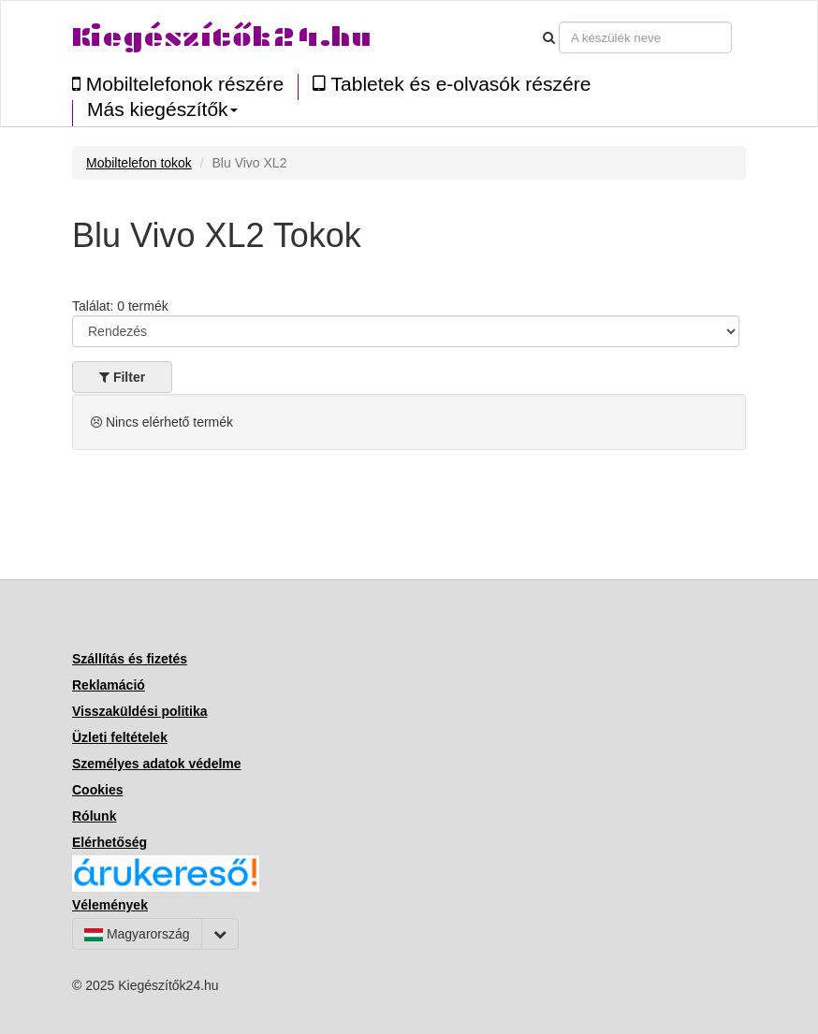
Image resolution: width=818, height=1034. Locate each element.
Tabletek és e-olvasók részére (452, 84)
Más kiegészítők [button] (162, 109)
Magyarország (137, 933)
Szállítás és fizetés (129, 658)
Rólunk (94, 815)
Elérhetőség (109, 842)
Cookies (97, 789)
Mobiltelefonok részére (178, 84)
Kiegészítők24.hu (222, 37)
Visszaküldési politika (139, 711)
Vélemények (110, 904)
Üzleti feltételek (120, 737)
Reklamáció (108, 684)
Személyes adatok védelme (156, 763)
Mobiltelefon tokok (139, 162)
